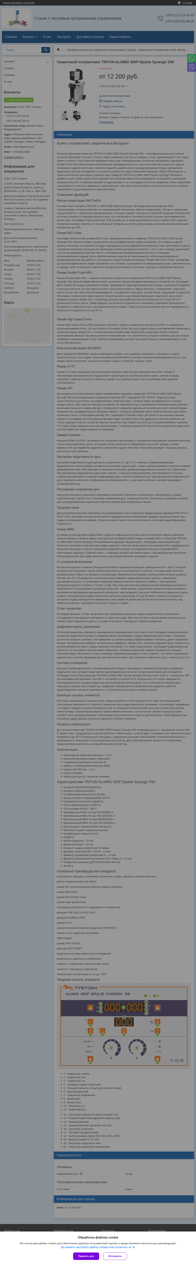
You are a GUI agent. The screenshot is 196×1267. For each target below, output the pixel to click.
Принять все (86, 1256)
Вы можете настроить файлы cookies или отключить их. (96, 1247)
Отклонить (115, 1256)
